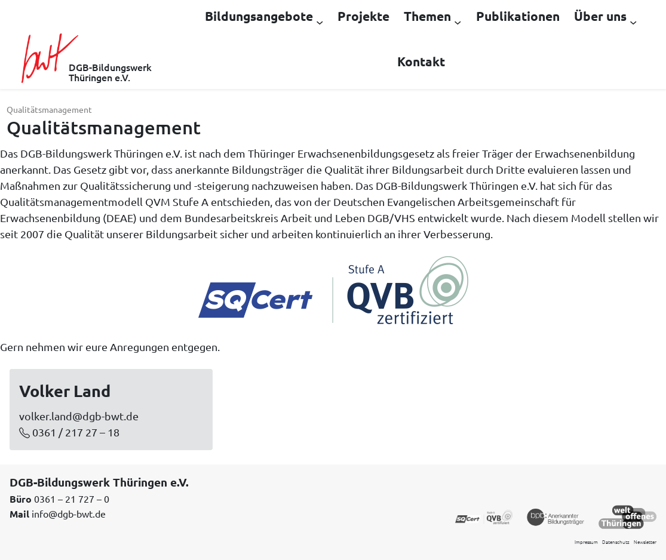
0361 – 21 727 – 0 (71, 498)
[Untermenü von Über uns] (633, 21)
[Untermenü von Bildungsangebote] (319, 21)
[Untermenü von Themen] (457, 21)
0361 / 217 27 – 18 (75, 432)
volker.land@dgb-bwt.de (79, 416)
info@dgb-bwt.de (69, 513)
